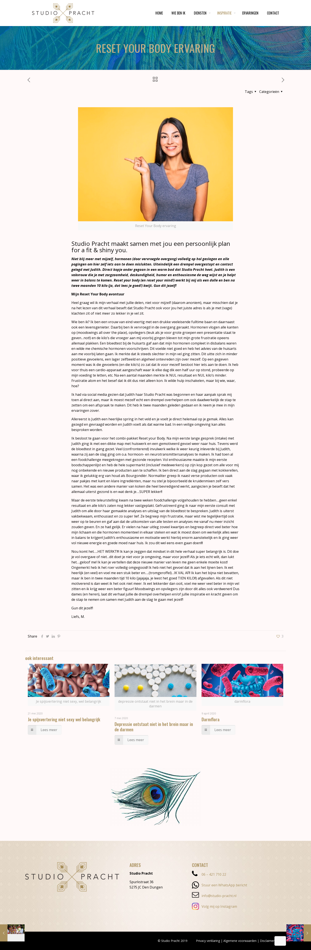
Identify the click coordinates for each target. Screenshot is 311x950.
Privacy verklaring (208, 941)
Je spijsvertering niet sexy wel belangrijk (64, 719)
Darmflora (211, 719)
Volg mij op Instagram (214, 906)
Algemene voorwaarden (239, 941)
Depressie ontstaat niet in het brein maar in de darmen (154, 727)
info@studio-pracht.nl (214, 895)
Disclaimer (267, 941)
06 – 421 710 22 (209, 874)
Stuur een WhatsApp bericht (219, 885)
